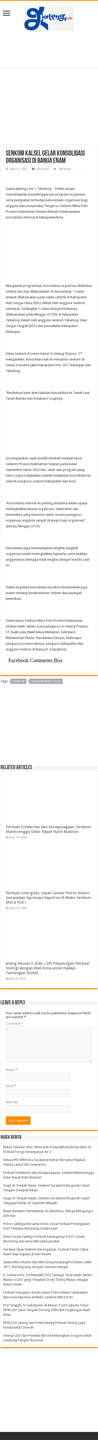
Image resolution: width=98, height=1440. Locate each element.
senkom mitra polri (46, 681)
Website (12, 1102)
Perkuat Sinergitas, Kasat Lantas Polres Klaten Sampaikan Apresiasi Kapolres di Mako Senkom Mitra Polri (48, 898)
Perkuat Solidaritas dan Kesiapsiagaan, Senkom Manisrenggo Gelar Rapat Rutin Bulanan (48, 829)
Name (11, 1070)
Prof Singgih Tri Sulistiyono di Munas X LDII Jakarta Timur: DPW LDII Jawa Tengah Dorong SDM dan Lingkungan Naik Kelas (46, 1310)
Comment (14, 1024)
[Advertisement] (49, 50)
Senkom (19, 681)
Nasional (43, 169)
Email (11, 1086)
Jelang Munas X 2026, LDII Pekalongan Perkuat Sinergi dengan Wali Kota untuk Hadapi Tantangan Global (47, 968)
